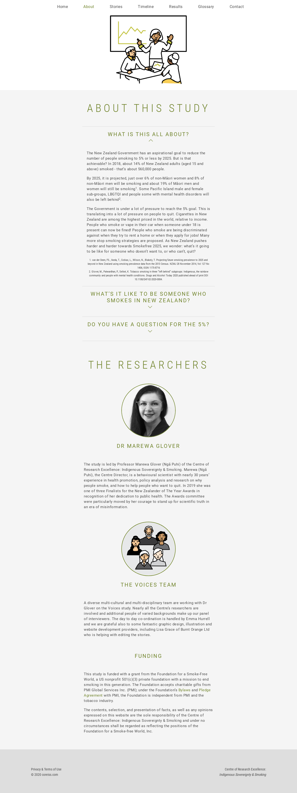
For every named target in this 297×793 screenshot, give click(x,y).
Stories (116, 6)
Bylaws (185, 690)
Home (62, 6)
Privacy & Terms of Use (46, 769)
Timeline (146, 6)
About (88, 6)
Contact (237, 6)
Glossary (206, 6)
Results (176, 6)
